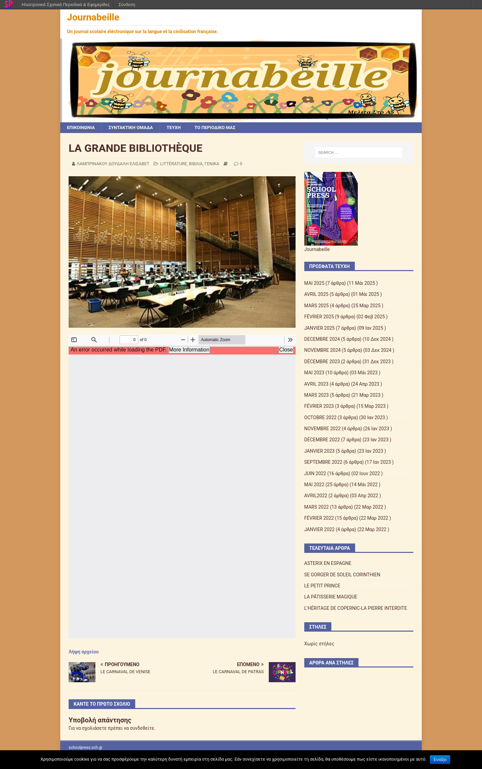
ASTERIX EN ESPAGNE (327, 563)
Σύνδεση (126, 4)
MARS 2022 (316, 507)
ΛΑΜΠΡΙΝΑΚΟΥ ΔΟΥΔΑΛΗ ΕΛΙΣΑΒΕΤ (113, 164)
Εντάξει (440, 759)
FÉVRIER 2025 (319, 317)
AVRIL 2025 (316, 294)
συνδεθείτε (142, 728)
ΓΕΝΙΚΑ (212, 164)
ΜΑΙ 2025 (314, 283)
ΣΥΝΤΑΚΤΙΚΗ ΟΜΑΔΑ (133, 127)
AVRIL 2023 (316, 384)
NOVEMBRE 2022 (322, 429)
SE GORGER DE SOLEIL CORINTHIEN (342, 575)
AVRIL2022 (315, 496)
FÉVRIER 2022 (319, 518)
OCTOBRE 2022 (320, 418)
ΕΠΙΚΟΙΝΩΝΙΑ (81, 127)
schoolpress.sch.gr (85, 748)
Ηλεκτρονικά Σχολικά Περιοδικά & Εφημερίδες (66, 4)
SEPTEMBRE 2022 (323, 462)
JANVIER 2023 (319, 451)
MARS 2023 (316, 395)
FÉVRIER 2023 (319, 406)
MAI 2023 (314, 373)
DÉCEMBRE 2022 (322, 440)
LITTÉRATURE (173, 164)
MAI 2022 (314, 485)
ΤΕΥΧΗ (177, 127)
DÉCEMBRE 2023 (322, 362)
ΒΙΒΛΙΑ (196, 164)
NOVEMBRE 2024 (322, 350)
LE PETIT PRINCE (322, 586)
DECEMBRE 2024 (322, 339)
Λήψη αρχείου (84, 652)
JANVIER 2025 (319, 328)
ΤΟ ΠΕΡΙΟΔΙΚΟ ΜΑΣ (219, 127)
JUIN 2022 (315, 473)
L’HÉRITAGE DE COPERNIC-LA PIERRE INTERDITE (355, 608)
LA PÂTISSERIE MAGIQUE (330, 597)
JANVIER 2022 (319, 529)
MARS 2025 (316, 306)
